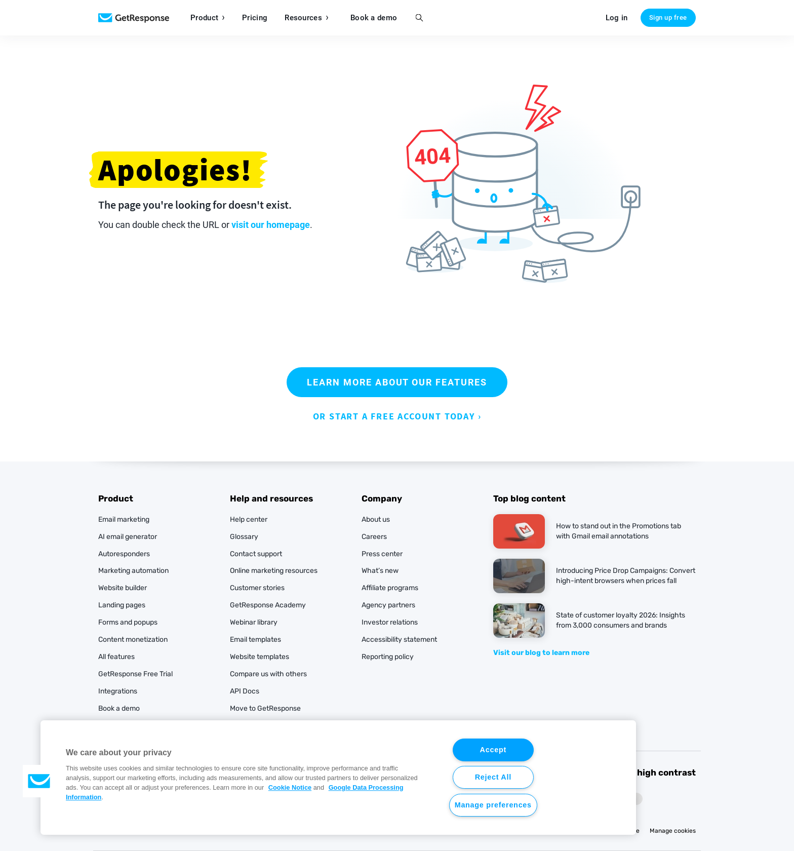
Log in (617, 17)
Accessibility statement (399, 639)
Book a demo (373, 17)
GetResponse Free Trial (135, 674)
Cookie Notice (289, 787)
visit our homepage (270, 224)
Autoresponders (124, 554)
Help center (248, 519)
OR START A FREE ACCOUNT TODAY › (397, 416)
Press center (382, 554)
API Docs (244, 691)
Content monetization (133, 639)
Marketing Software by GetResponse (133, 18)
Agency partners (388, 605)
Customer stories (257, 588)
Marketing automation (133, 570)
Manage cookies (673, 830)
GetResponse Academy (268, 605)
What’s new (380, 570)
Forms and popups (127, 622)
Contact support (256, 554)
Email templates (255, 639)
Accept (493, 750)
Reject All (493, 777)
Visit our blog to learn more (541, 652)
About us (376, 519)
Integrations (117, 691)
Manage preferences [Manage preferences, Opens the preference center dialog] (493, 805)
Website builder (122, 588)
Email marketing (123, 519)
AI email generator (127, 536)
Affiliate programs (390, 588)
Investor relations (390, 622)
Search (419, 17)
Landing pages (121, 605)
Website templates (259, 656)
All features (116, 656)
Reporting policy (388, 656)
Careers (374, 536)
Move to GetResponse (265, 708)
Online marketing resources (273, 570)
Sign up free (668, 17)
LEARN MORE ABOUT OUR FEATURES (397, 382)
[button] (39, 781)
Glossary (244, 536)
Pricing (254, 17)
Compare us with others (268, 674)
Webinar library (253, 622)
